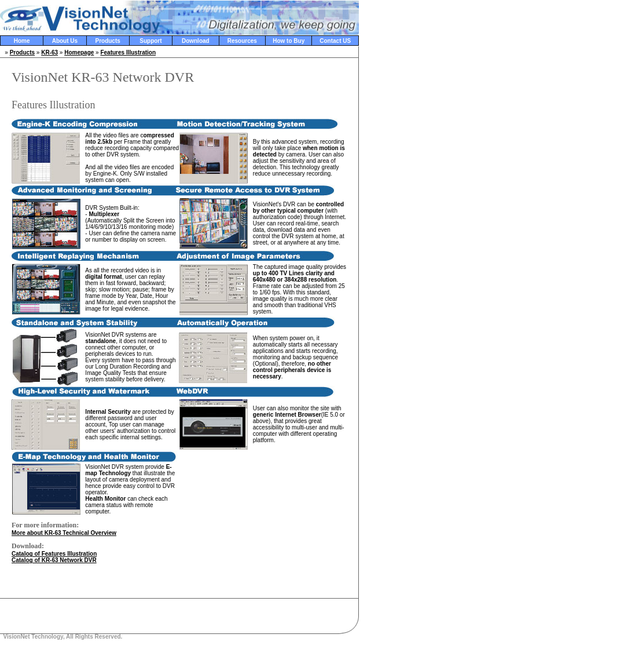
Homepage (79, 52)
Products (107, 41)
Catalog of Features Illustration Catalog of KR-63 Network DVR (54, 557)
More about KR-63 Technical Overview (64, 533)
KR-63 (49, 52)
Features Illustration (128, 52)
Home (22, 41)
